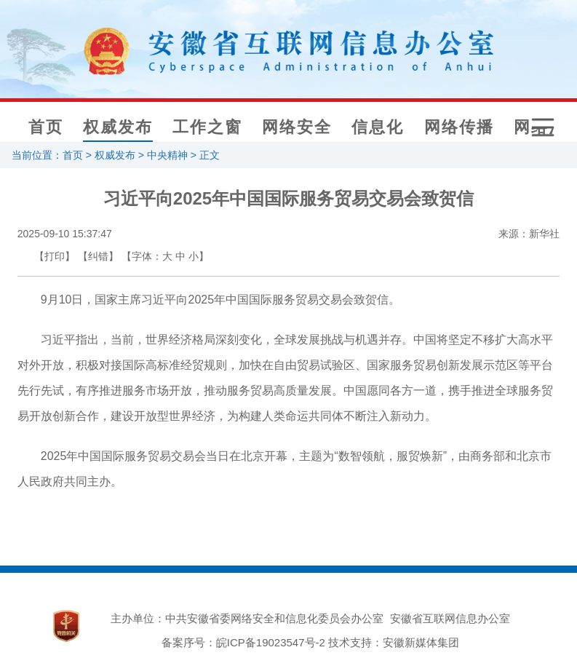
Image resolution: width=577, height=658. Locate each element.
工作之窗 (207, 127)
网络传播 (459, 127)
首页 (45, 127)
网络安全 (297, 127)
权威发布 (118, 127)
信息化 (377, 127)
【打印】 (54, 256)
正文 (209, 155)
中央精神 (167, 155)
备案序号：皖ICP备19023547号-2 (243, 642)
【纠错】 (98, 256)
